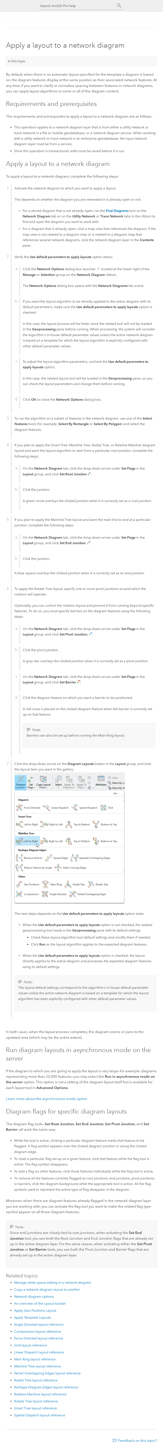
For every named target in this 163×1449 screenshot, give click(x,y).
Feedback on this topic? (137, 1440)
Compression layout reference (37, 1331)
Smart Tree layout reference (35, 1408)
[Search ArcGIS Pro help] (77, 6)
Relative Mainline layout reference (40, 1394)
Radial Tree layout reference (36, 1380)
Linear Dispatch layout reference (39, 1352)
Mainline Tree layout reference (37, 1366)
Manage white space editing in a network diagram (52, 1283)
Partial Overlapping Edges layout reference (47, 1373)
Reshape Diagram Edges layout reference (46, 1387)
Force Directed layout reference (38, 1338)
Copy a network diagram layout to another (47, 1290)
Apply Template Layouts (32, 1318)
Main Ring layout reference (35, 1359)
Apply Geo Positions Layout (35, 1311)
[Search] (119, 6)
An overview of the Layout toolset (40, 1304)
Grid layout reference (30, 1345)
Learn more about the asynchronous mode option (46, 1099)
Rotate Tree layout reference (36, 1401)
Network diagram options (34, 1297)
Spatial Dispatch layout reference (39, 1415)
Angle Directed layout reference (38, 1324)
